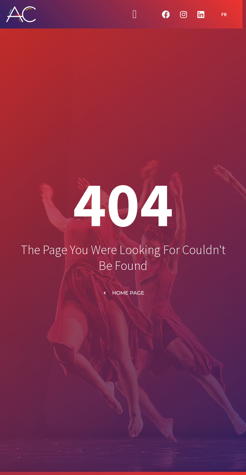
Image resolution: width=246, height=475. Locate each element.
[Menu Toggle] (135, 14)
